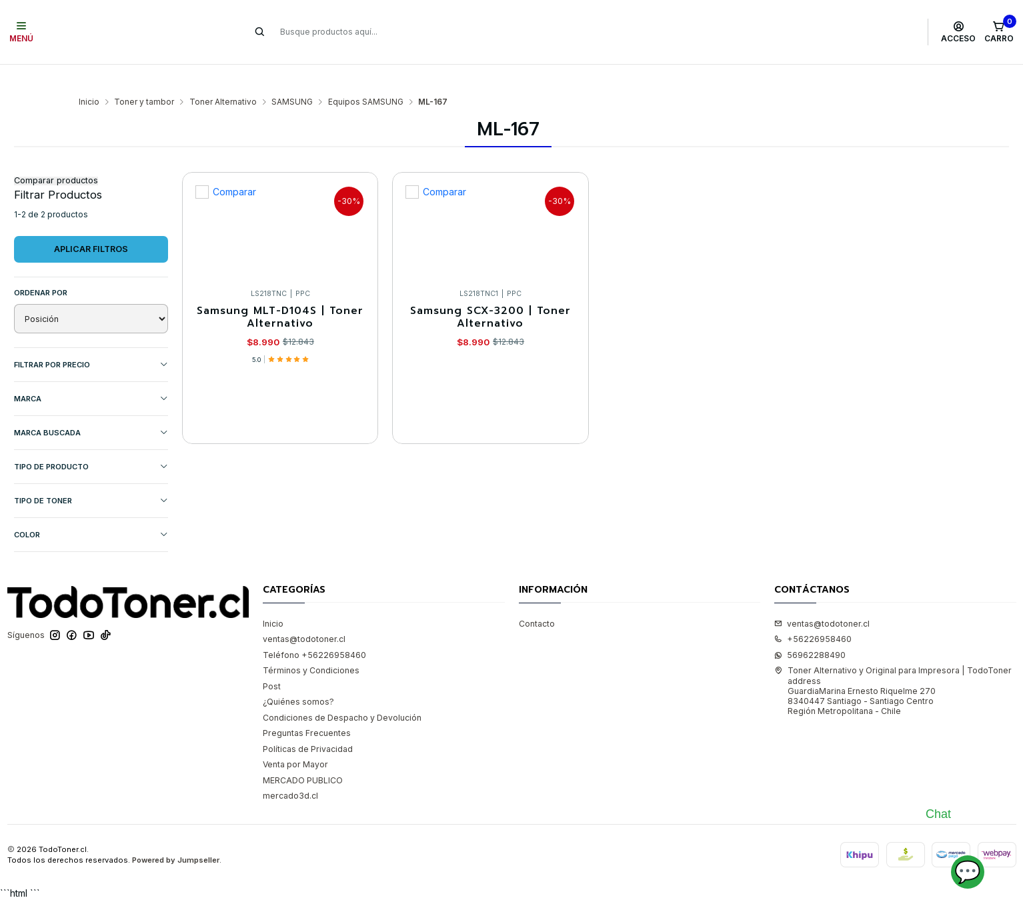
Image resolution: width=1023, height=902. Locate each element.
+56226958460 (813, 614)
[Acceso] (958, 32)
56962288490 (810, 630)
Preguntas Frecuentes (307, 709)
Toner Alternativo (223, 77)
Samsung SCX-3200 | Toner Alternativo (490, 294)
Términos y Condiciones (311, 646)
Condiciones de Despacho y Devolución (342, 693)
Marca (91, 374)
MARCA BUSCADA (91, 408)
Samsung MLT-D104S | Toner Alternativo (280, 294)
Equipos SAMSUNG (365, 77)
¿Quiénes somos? (298, 677)
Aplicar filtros (91, 224)
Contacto (537, 599)
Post (272, 662)
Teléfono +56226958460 (314, 630)
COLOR (91, 510)
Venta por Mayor (295, 740)
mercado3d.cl (290, 772)
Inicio (89, 77)
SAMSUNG (292, 77)
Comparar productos (56, 156)
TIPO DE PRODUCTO (91, 442)
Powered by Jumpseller (175, 836)
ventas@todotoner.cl (304, 614)
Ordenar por (40, 268)
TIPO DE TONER (91, 476)
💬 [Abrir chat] (967, 872)
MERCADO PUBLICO (303, 756)
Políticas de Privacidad (308, 724)
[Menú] (21, 32)
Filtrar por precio (91, 340)
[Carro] (999, 32)
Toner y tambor (144, 77)
